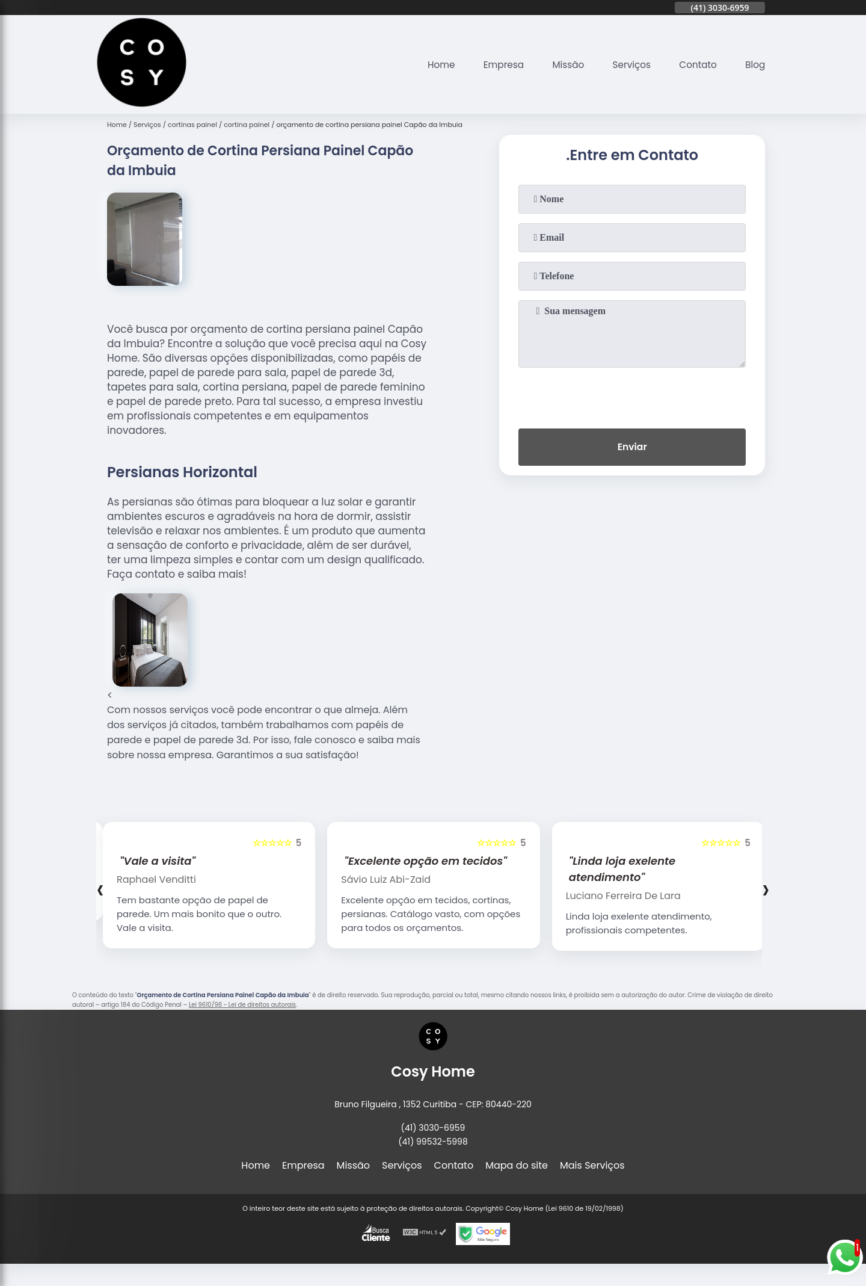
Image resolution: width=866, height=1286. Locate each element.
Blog (754, 65)
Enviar (632, 448)
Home (430, 65)
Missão (561, 65)
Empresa (494, 65)
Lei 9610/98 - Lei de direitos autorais (242, 1004)
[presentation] (632, 395)
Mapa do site (516, 1165)
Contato (696, 65)
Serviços (627, 65)
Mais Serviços (592, 1165)
